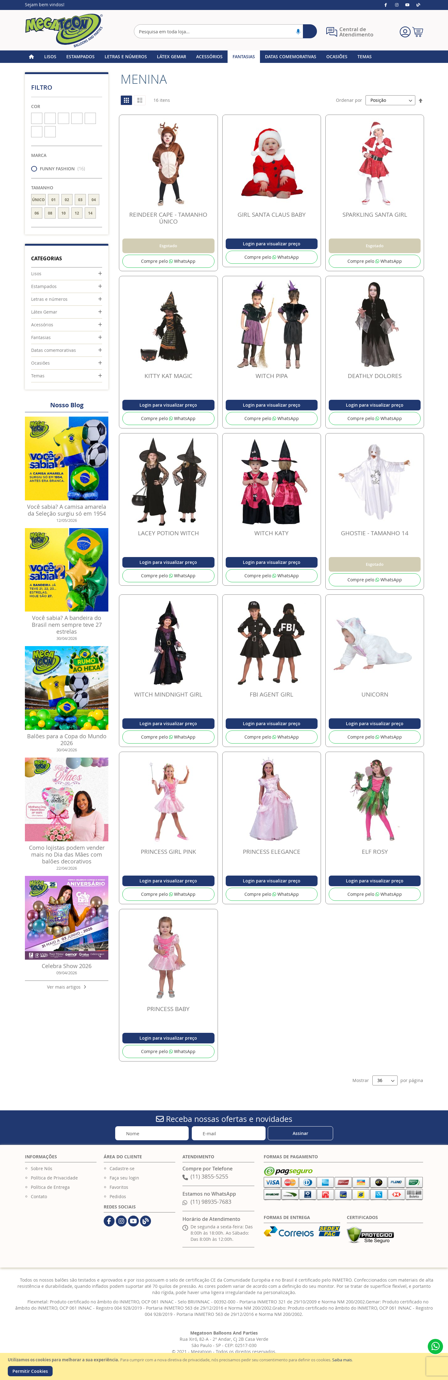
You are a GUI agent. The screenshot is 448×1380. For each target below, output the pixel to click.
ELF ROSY (375, 852)
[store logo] (64, 30)
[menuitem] (50, 56)
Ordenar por (349, 100)
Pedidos (118, 1196)
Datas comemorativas (53, 350)
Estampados (44, 286)
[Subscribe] (300, 1133)
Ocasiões (40, 363)
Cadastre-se (122, 1168)
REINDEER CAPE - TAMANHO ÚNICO (168, 217)
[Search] (310, 31)
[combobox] (225, 31)
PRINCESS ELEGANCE (271, 852)
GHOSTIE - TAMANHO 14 (374, 533)
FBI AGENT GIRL (271, 694)
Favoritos (119, 1187)
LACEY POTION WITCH (168, 533)
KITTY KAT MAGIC (168, 376)
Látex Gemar (44, 312)
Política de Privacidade (54, 1178)
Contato (39, 1196)
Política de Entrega (50, 1187)
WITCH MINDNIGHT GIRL (168, 694)
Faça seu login (124, 1178)
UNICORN (374, 694)
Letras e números (49, 299)
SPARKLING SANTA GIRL (374, 214)
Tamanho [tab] (42, 188)
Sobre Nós (41, 1168)
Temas (38, 376)
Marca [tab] (38, 155)
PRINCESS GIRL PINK (168, 852)
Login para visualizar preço (271, 244)
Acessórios (42, 325)
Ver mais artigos (66, 987)
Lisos (36, 273)
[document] (225, 1366)
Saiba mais (342, 1360)
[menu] (224, 56)
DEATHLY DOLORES (375, 376)
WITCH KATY (271, 533)
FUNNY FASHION (60, 169)
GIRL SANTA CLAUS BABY (272, 214)
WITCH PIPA (272, 376)
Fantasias (41, 337)
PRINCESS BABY (168, 1009)
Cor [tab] (35, 106)
